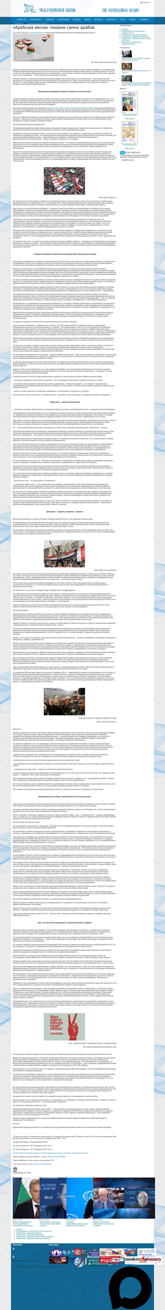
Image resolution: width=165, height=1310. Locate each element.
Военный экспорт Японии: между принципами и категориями (137, 84)
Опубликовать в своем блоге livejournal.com (133, 32)
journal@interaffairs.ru (22, 1253)
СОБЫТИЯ (49, 19)
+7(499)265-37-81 (22, 1256)
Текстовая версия (130, 115)
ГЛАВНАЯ (19, 23)
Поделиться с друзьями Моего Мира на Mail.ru (136, 39)
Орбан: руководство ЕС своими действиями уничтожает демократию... (23, 1224)
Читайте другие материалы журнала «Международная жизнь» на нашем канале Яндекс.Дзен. (50, 1153)
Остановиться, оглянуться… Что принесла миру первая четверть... (50, 1224)
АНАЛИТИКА (35, 19)
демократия (46, 1164)
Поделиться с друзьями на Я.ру (134, 35)
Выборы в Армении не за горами (136, 71)
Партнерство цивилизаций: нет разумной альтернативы (70, 108)
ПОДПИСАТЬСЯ (127, 160)
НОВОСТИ (21, 19)
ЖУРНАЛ (98, 19)
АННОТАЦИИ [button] (63, 19)
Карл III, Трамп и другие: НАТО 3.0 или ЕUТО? (136, 59)
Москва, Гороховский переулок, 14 (29, 1249)
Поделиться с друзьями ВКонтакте (135, 36)
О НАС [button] (123, 19)
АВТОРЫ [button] (77, 19)
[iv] (53, 932)
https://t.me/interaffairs (57, 1156)
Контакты (17, 1244)
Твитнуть (125, 29)
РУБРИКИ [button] (144, 19)
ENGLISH (145, 2)
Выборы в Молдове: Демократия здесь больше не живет (103, 1224)
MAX (52, 1160)
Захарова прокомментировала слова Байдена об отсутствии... (77, 1224)
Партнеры (53, 1244)
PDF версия (129, 118)
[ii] (21, 113)
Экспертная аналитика (38, 23)
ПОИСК (132, 19)
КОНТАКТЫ (111, 19)
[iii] (23, 811)
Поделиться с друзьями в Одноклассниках (132, 43)
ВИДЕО (87, 19)
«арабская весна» (34, 1164)
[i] (48, 111)
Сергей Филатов (36, 32)
